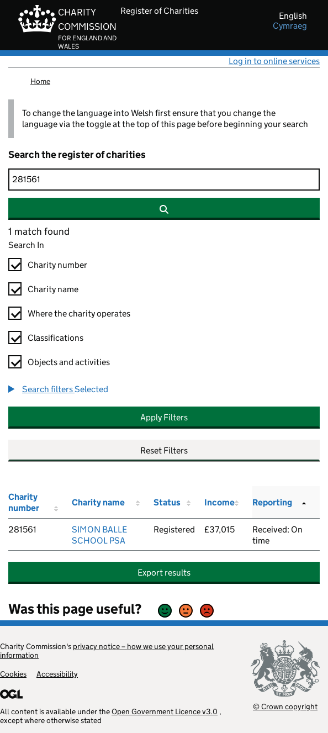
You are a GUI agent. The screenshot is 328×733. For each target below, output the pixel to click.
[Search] (164, 179)
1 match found (39, 231)
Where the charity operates (79, 313)
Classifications (55, 338)
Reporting (272, 502)
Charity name (53, 289)
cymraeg (290, 26)
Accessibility (57, 674)
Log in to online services (274, 61)
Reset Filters (164, 450)
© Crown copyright (285, 706)
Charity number (57, 265)
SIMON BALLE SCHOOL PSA (99, 535)
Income (219, 502)
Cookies (13, 674)
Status (167, 502)
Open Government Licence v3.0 (165, 711)
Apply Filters (164, 417)
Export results (164, 572)
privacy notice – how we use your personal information (107, 650)
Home (40, 81)
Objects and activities (69, 362)
